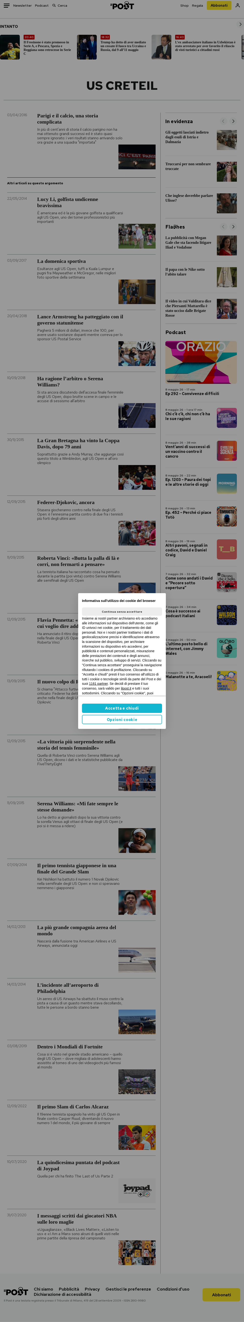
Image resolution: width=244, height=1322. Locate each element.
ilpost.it (126, 688)
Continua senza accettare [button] (122, 612)
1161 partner (98, 684)
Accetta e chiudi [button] (122, 708)
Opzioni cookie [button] (122, 719)
